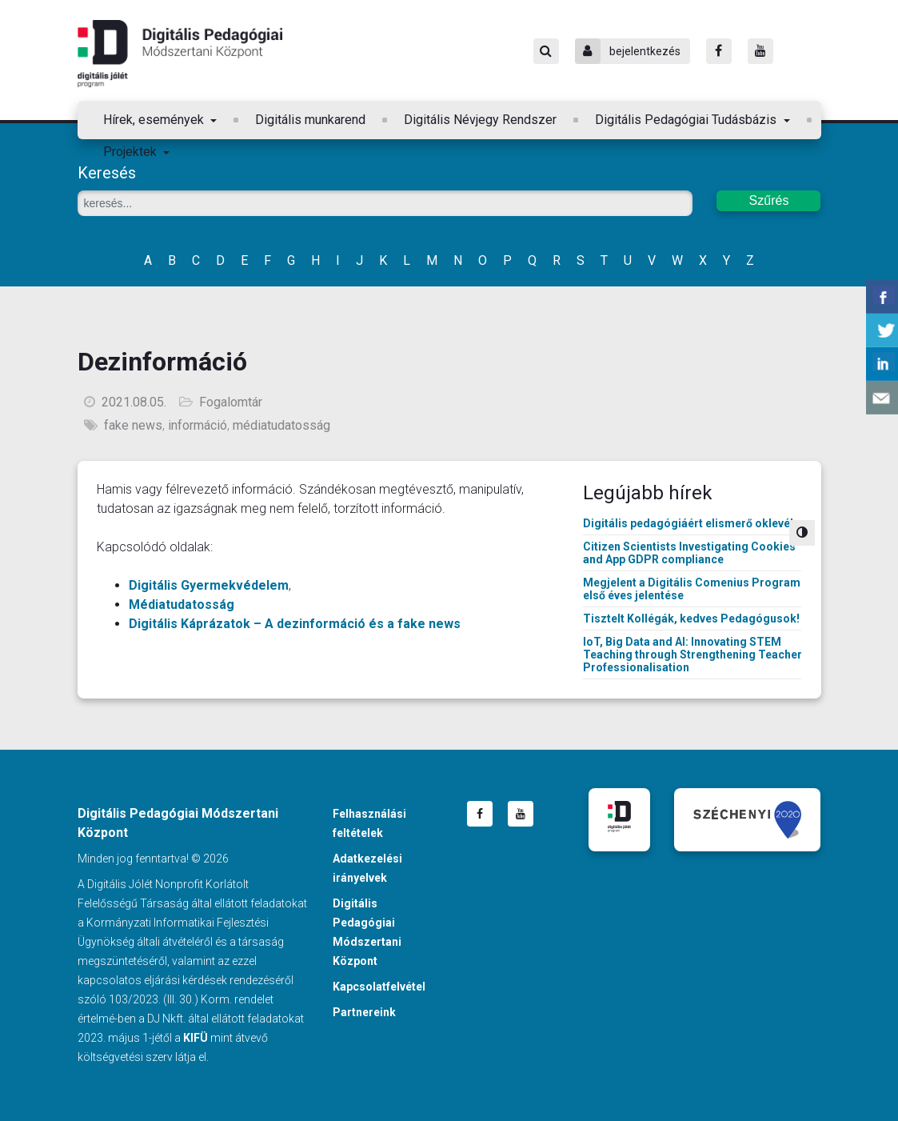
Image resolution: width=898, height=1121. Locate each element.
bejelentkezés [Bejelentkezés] (627, 51)
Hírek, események (155, 119)
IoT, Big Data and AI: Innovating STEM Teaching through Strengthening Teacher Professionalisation (692, 654)
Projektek (131, 151)
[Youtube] (760, 51)
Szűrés (769, 200)
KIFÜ (195, 1037)
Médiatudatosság (181, 604)
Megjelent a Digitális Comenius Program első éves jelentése (691, 589)
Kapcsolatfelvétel (379, 986)
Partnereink (364, 1012)
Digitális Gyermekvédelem (209, 585)
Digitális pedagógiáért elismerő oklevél (688, 523)
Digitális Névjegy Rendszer (480, 119)
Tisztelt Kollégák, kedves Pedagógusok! (691, 618)
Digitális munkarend (310, 119)
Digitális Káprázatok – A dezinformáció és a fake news (295, 623)
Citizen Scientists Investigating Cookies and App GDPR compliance (689, 553)
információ (197, 425)
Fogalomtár (230, 402)
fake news (133, 425)
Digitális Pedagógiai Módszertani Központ (180, 53)
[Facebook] (719, 51)
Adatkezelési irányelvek (367, 868)
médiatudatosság (281, 425)
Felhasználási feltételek (369, 823)
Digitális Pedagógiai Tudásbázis (687, 119)
